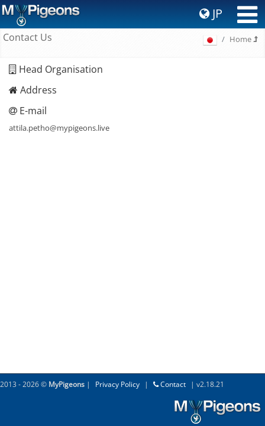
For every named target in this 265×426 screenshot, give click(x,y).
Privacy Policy (117, 384)
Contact (169, 384)
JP (210, 13)
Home (243, 39)
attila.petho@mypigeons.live (59, 127)
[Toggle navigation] (247, 15)
